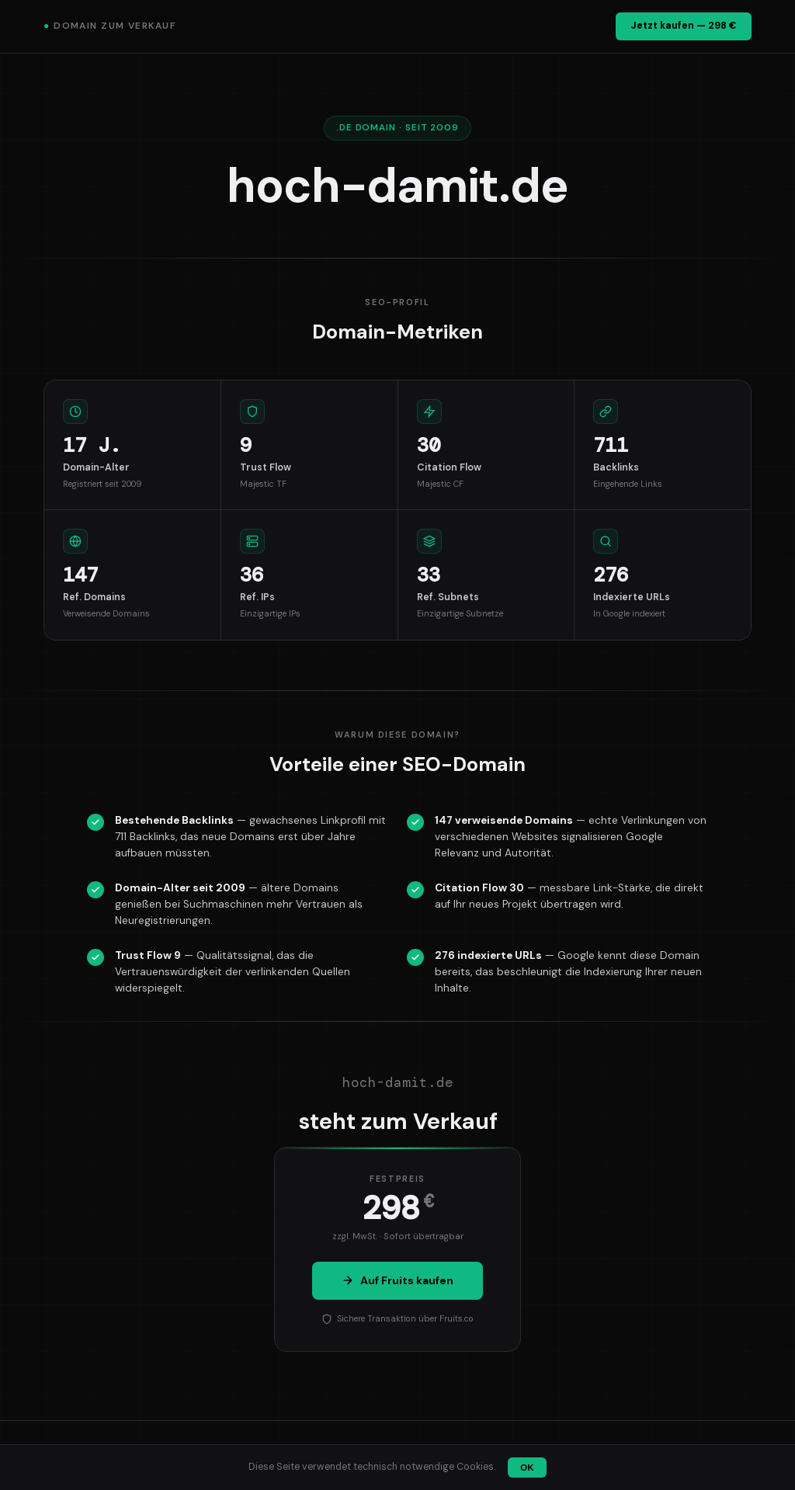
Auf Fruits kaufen (397, 1280)
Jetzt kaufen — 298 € (683, 25)
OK (526, 1467)
